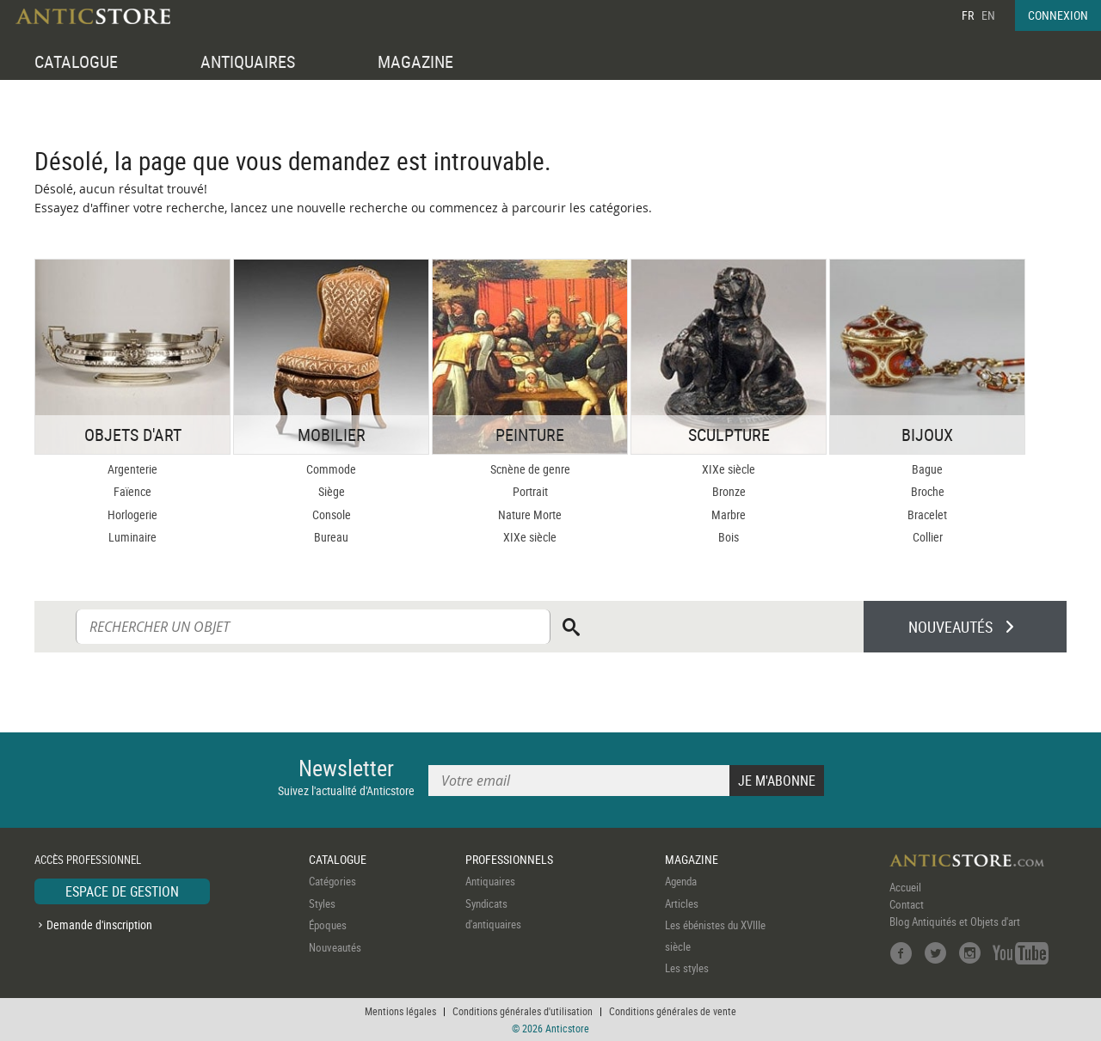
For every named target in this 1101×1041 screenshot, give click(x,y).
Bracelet (927, 514)
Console (331, 514)
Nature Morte (530, 514)
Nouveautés (335, 947)
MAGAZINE (415, 61)
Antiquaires (490, 881)
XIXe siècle (530, 537)
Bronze (729, 491)
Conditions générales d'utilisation (522, 1011)
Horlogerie (132, 514)
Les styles (687, 968)
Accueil (905, 887)
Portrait (530, 491)
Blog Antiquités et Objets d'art (954, 921)
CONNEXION (1058, 15)
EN (988, 15)
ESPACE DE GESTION (122, 891)
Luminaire (132, 537)
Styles (322, 903)
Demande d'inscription (99, 924)
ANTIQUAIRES (247, 61)
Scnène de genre (530, 469)
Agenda (681, 881)
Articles (681, 903)
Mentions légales (400, 1011)
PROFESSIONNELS (509, 859)
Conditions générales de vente (672, 1011)
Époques (328, 925)
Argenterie (132, 469)
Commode (331, 469)
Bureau (331, 537)
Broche (927, 491)
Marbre (728, 514)
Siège (331, 491)
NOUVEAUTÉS (950, 626)
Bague (927, 469)
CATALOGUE (76, 61)
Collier (928, 537)
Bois (728, 537)
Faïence (132, 491)
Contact (906, 904)
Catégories (332, 881)
